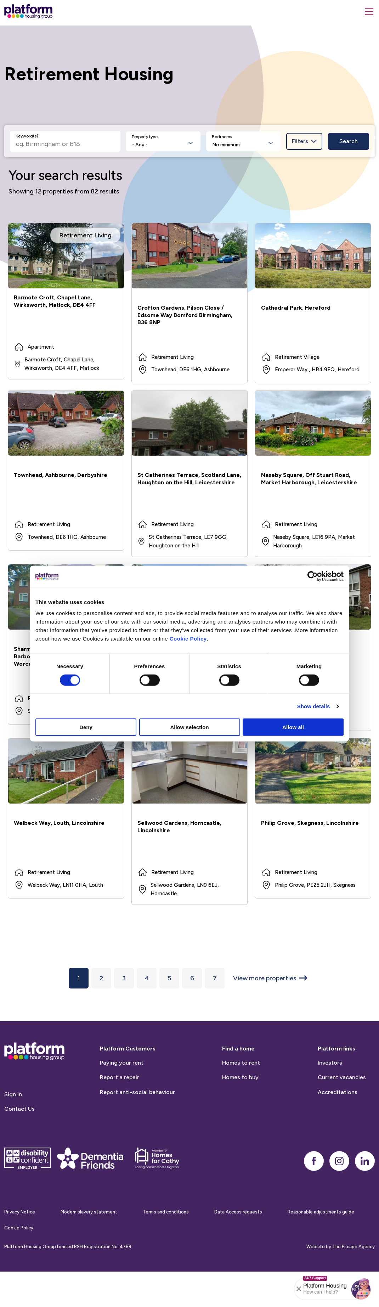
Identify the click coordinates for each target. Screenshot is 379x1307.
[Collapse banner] (299, 1289)
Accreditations (337, 1126)
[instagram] (339, 1196)
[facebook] (314, 1196)
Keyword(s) (27, 136)
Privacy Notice (19, 1247)
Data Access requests (238, 1247)
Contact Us (19, 1143)
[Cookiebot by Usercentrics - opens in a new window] (313, 576)
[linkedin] (365, 1196)
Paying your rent (121, 1097)
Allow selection (189, 727)
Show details (313, 706)
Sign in (13, 1129)
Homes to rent (241, 1097)
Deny (85, 727)
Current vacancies (342, 1112)
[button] (361, 1289)
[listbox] (163, 141)
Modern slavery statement (89, 1247)
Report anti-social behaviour (137, 1126)
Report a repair (119, 1112)
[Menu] (369, 11)
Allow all (293, 727)
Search (348, 141)
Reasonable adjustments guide (321, 1247)
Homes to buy (240, 1112)
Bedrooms (222, 136)
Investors (330, 1097)
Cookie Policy (188, 639)
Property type (145, 136)
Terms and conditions (166, 1247)
